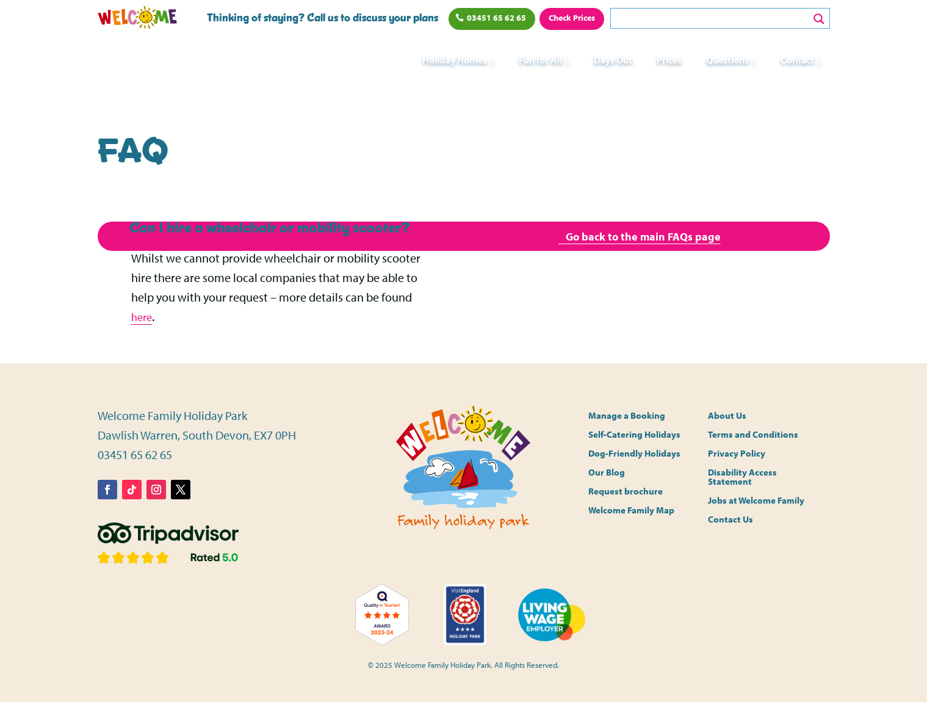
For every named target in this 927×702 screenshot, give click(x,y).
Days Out (613, 60)
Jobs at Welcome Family (756, 501)
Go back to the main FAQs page (639, 237)
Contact (797, 60)
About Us (727, 416)
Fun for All (540, 60)
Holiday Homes (454, 60)
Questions (727, 60)
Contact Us (730, 520)
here (142, 316)
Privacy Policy (736, 454)
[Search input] (712, 18)
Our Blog (606, 473)
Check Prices (572, 17)
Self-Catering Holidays (634, 435)
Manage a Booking (626, 416)
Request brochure (625, 492)
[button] (273, 228)
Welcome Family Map (631, 510)
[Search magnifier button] (819, 19)
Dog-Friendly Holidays (634, 454)
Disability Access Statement (742, 477)
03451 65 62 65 (496, 17)
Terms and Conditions (753, 435)
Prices (669, 60)
